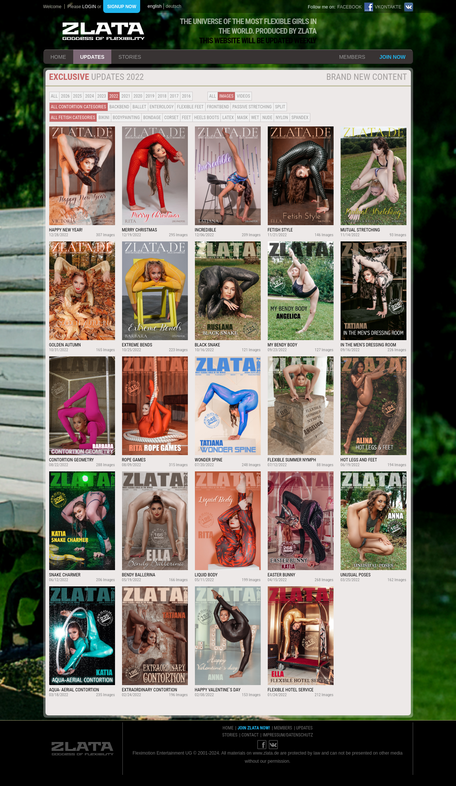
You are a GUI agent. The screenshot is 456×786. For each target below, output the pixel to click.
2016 (186, 96)
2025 (77, 96)
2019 (150, 96)
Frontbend (218, 106)
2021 (125, 96)
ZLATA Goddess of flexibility (104, 31)
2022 (113, 96)
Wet (255, 117)
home (58, 57)
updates (92, 57)
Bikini (103, 117)
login (89, 6)
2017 (174, 96)
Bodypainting (126, 117)
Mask (242, 117)
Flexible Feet (190, 106)
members (352, 57)
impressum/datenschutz (288, 735)
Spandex (299, 117)
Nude (267, 117)
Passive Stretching (251, 106)
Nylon (282, 117)
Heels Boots (206, 117)
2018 (162, 96)
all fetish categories (73, 117)
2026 (65, 96)
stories (129, 57)
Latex (228, 117)
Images (226, 96)
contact (250, 735)
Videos (243, 96)
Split (280, 106)
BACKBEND (119, 106)
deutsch (173, 6)
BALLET (139, 106)
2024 (89, 96)
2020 (138, 96)
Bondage (152, 117)
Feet (186, 117)
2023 (101, 96)
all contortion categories (78, 106)
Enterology (162, 106)
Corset (171, 117)
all (54, 96)
